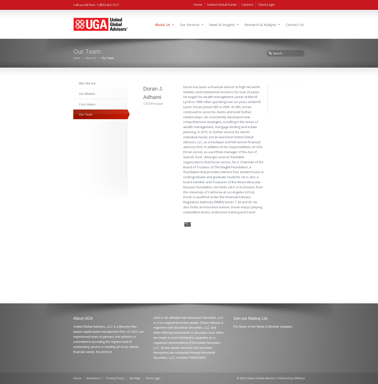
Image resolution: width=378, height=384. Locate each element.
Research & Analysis (260, 24)
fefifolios (299, 378)
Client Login (266, 4)
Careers (247, 4)
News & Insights (222, 24)
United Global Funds (222, 4)
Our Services (190, 24)
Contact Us (295, 24)
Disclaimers (93, 378)
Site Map (134, 378)
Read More (104, 352)
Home (198, 4)
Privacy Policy (115, 378)
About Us (162, 24)
